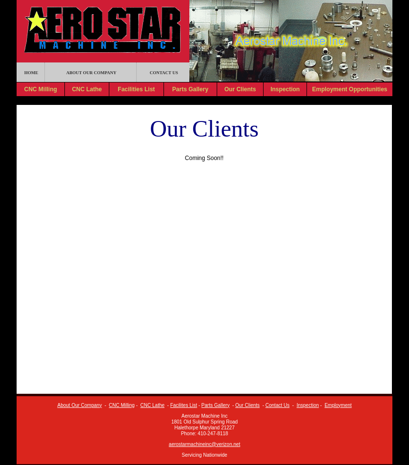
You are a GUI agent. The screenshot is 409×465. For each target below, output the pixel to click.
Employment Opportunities (349, 89)
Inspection (285, 89)
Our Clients (240, 89)
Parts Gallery (190, 89)
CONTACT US (164, 72)
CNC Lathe (87, 89)
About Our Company (79, 405)
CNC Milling (40, 89)
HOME (31, 72)
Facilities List (136, 89)
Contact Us (277, 405)
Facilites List (183, 405)
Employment (338, 405)
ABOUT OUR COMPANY (91, 72)
